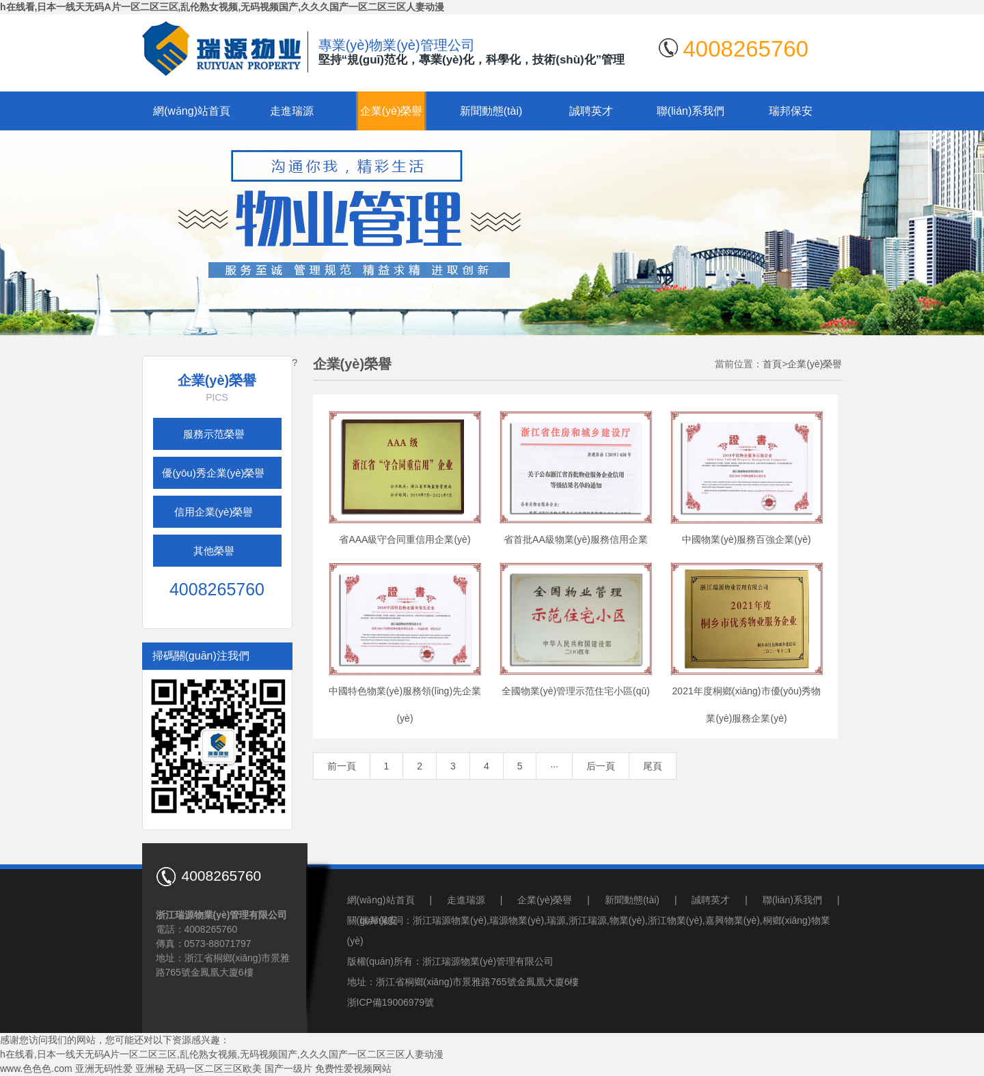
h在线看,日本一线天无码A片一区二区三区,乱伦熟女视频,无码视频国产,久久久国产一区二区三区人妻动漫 (222, 6)
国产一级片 (288, 1068)
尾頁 (652, 766)
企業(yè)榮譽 (391, 111)
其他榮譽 (213, 550)
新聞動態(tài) (491, 111)
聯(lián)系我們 (691, 111)
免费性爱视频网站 (353, 1068)
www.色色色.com (36, 1068)
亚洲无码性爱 (104, 1068)
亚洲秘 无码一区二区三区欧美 (198, 1068)
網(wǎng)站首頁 (191, 111)
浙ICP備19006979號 (391, 1002)
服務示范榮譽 (214, 434)
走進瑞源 (292, 111)
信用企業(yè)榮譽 (214, 512)
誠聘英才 (591, 111)
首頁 (772, 363)
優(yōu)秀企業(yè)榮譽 (213, 473)
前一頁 (341, 766)
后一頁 (600, 766)
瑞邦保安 (790, 111)
